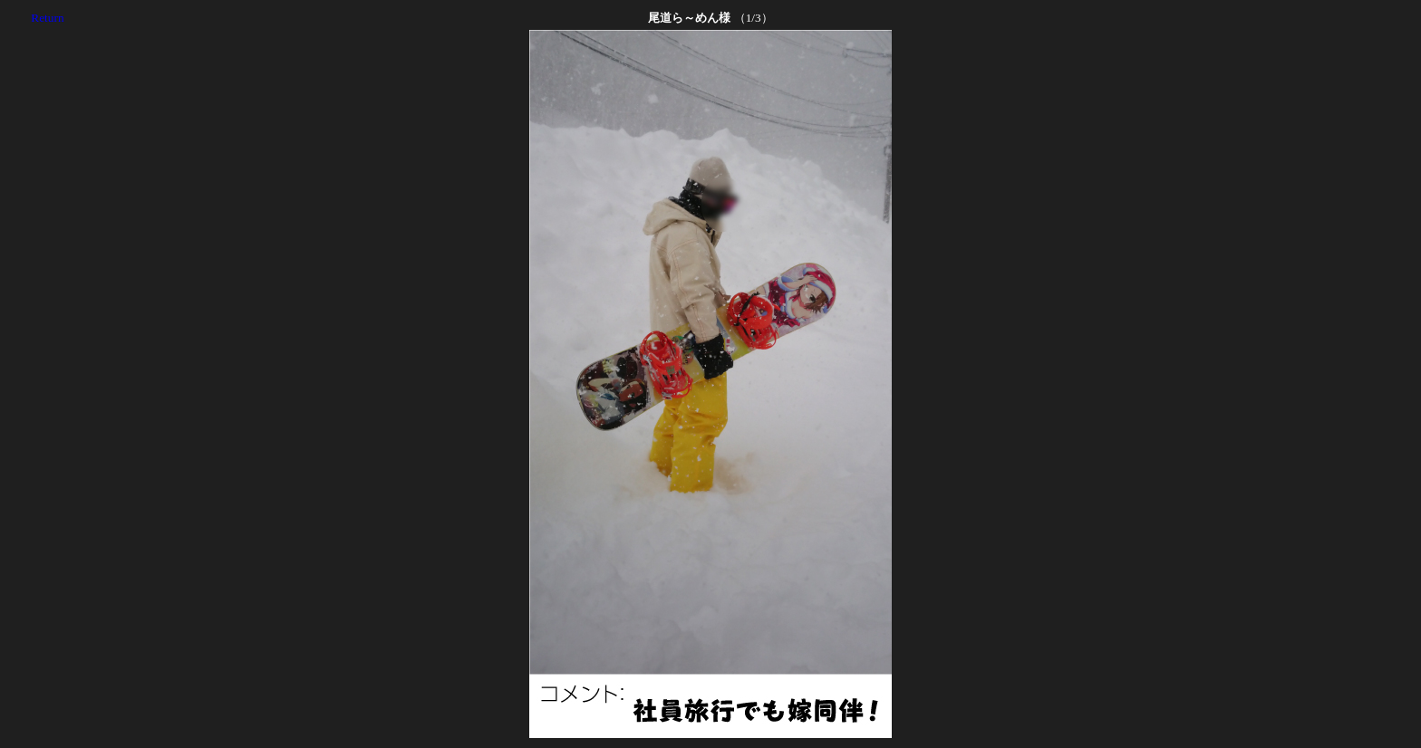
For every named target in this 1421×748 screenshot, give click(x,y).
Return (47, 17)
